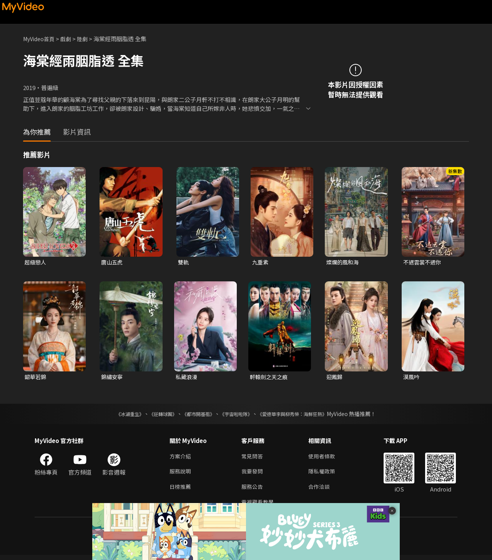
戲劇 (69, 39)
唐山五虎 (112, 262)
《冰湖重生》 (116, 415)
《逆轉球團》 (154, 415)
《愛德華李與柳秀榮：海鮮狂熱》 (302, 415)
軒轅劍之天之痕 (270, 378)
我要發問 (252, 474)
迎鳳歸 (335, 378)
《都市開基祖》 (194, 415)
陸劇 (87, 39)
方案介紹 (181, 458)
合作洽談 (322, 490)
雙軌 (183, 262)
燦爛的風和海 (343, 262)
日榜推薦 (181, 490)
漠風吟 (412, 378)
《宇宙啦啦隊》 (237, 415)
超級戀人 (36, 262)
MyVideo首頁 (40, 39)
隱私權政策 (325, 474)
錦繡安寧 (112, 378)
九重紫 (260, 262)
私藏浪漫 (187, 378)
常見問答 (252, 458)
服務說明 (181, 474)
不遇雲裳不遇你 (423, 262)
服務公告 (252, 490)
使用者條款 (325, 458)
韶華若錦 (36, 378)
